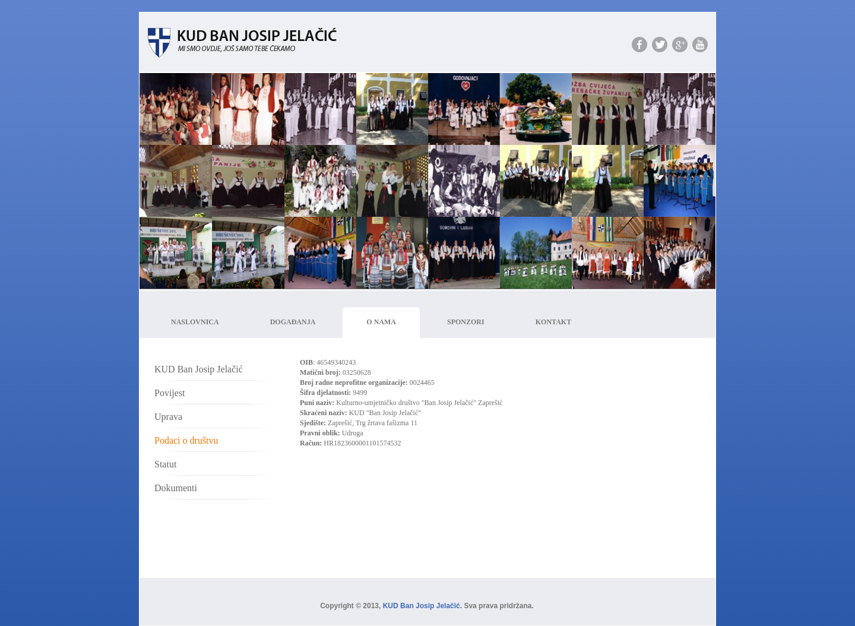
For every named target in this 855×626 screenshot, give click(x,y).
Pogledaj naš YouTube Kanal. (700, 44)
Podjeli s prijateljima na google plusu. (680, 44)
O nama (381, 322)
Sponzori (465, 322)
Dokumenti (175, 488)
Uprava (168, 417)
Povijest (169, 393)
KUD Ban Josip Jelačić (198, 369)
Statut (165, 464)
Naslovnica (195, 322)
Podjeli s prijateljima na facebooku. (639, 44)
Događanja (293, 322)
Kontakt (553, 322)
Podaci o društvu (186, 440)
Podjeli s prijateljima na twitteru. (659, 44)
